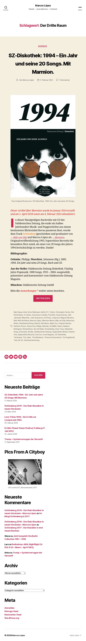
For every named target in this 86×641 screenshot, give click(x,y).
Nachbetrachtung (36, 323)
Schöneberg (58, 329)
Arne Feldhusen (35, 313)
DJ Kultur (31, 315)
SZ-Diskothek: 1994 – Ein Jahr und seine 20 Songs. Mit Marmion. (43, 63)
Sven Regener (63, 334)
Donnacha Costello (43, 315)
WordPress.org (11, 617)
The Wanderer (47, 337)
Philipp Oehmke (51, 326)
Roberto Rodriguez (21, 329)
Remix (69, 326)
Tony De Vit (28, 339)
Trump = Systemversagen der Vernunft (23, 438)
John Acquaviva (41, 318)
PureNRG (62, 326)
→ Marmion (60, 238)
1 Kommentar (65, 81)
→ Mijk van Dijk (19, 238)
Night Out (63, 323)
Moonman (18, 323)
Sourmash (31, 331)
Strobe (39, 331)
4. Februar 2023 (46, 81)
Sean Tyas (68, 329)
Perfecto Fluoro (27, 326)
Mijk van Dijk (69, 321)
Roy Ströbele (47, 329)
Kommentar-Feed (12, 614)
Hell (15, 318)
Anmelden (9, 607)
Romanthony (35, 329)
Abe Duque (18, 313)
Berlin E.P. (46, 313)
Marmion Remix (57, 321)
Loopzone (61, 318)
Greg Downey (65, 315)
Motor (25, 323)
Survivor (52, 334)
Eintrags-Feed (11, 610)
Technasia (27, 337)
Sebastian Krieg (20, 331)
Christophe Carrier (65, 313)
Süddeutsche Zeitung (52, 331)
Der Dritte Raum (20, 315)
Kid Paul (52, 318)
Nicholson (55, 323)
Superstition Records (39, 334)
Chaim (54, 313)
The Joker (36, 337)
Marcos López (43, 5)
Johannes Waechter (26, 318)
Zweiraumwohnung (42, 339)
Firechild (55, 315)
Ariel (26, 313)
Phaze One (39, 326)
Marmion (43, 47)
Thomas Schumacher (62, 337)
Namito (47, 323)
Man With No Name (29, 321)
